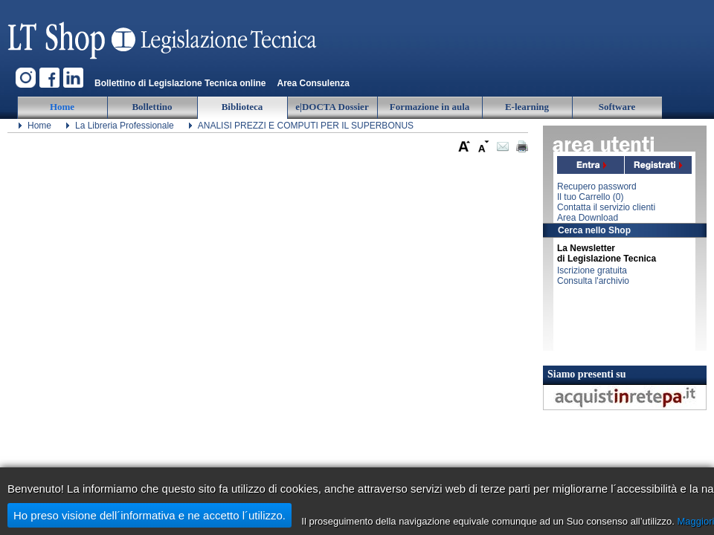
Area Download (587, 218)
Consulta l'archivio (593, 281)
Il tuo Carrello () (590, 197)
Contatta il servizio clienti (606, 207)
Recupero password (597, 186)
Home (39, 125)
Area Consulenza (313, 83)
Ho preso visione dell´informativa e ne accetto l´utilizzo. (149, 515)
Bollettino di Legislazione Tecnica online (180, 83)
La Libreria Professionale (124, 125)
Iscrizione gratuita (592, 270)
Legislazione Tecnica (163, 33)
